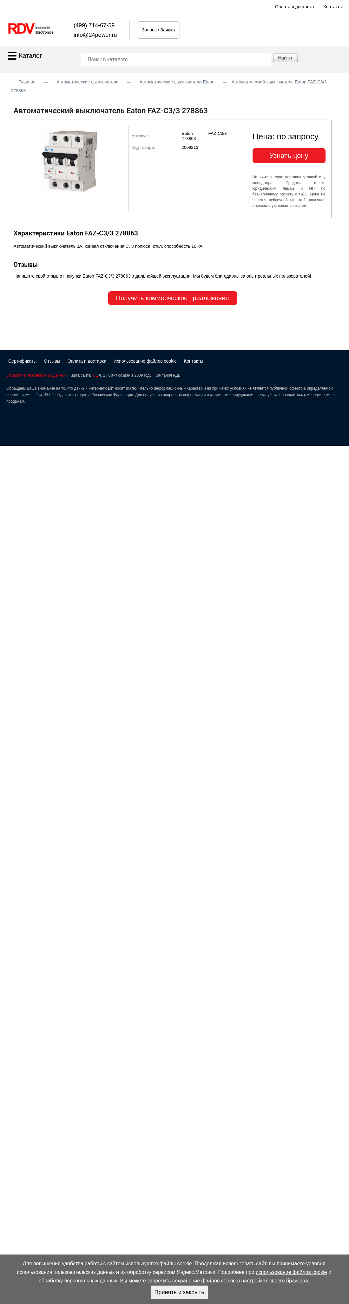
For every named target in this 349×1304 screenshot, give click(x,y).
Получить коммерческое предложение (172, 297)
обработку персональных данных (78, 1280)
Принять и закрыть (179, 1292)
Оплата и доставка (294, 6)
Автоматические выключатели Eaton (176, 81)
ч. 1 (95, 375)
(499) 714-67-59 (94, 25)
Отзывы (52, 361)
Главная (27, 81)
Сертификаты (22, 361)
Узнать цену (289, 156)
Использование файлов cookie (145, 361)
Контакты (333, 6)
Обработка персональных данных (36, 375)
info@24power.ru (95, 35)
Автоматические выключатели (87, 81)
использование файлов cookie (291, 1272)
